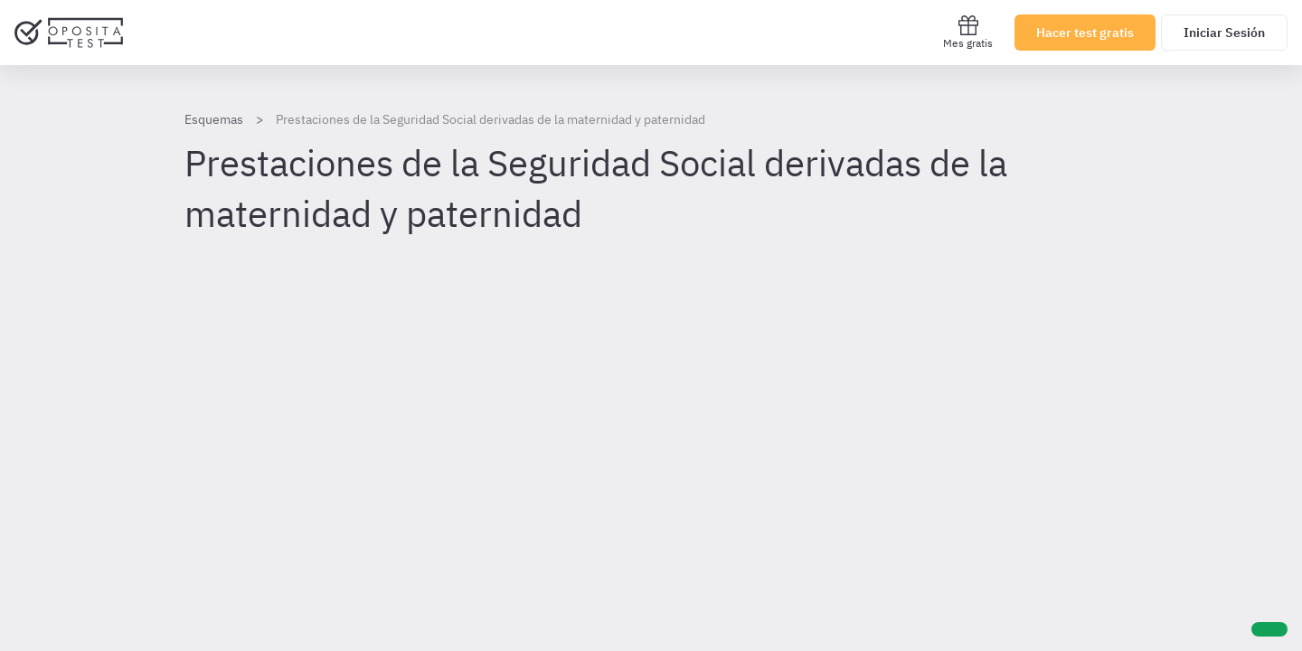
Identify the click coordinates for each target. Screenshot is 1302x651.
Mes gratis (968, 32)
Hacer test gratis (1085, 32)
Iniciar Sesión (1224, 32)
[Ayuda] (1269, 629)
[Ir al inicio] (68, 32)
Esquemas (213, 119)
